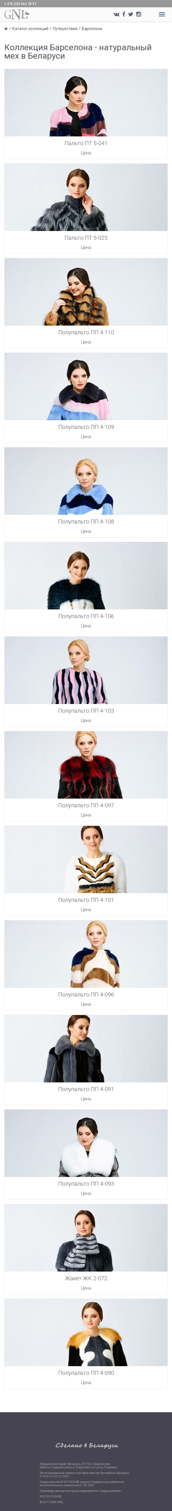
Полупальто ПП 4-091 (86, 1089)
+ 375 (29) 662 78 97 (20, 4)
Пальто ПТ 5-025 (86, 237)
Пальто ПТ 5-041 (86, 143)
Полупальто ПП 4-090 (86, 1373)
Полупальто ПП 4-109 (86, 427)
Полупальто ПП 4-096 (86, 994)
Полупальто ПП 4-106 (86, 616)
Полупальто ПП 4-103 (86, 710)
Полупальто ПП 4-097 (86, 805)
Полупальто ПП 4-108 (86, 521)
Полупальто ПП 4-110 (86, 332)
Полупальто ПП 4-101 (86, 900)
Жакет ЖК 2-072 (86, 1278)
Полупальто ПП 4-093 (86, 1183)
